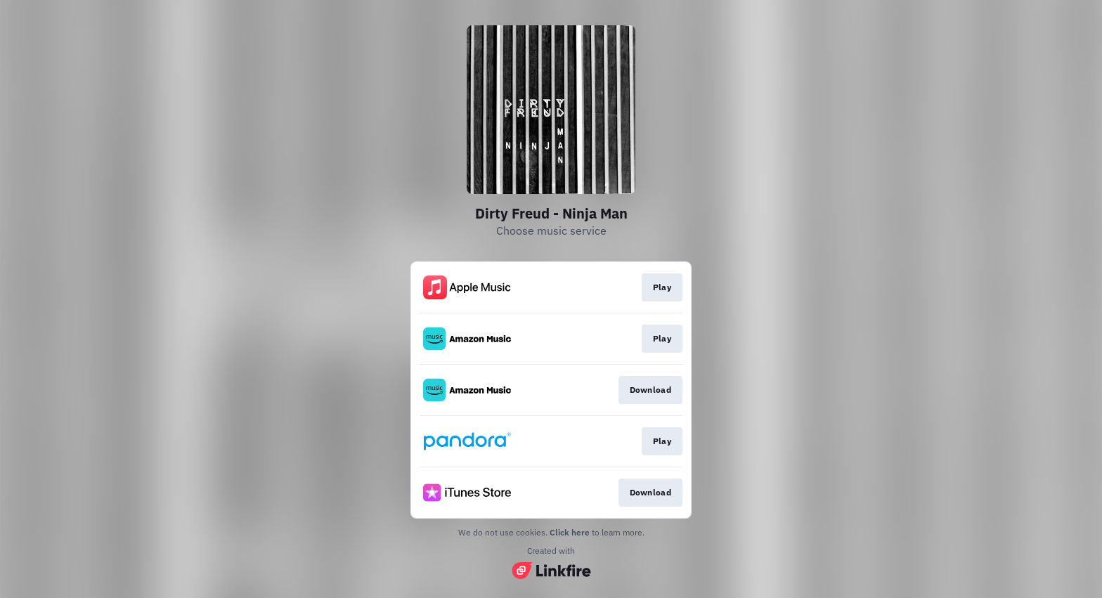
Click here (570, 532)
